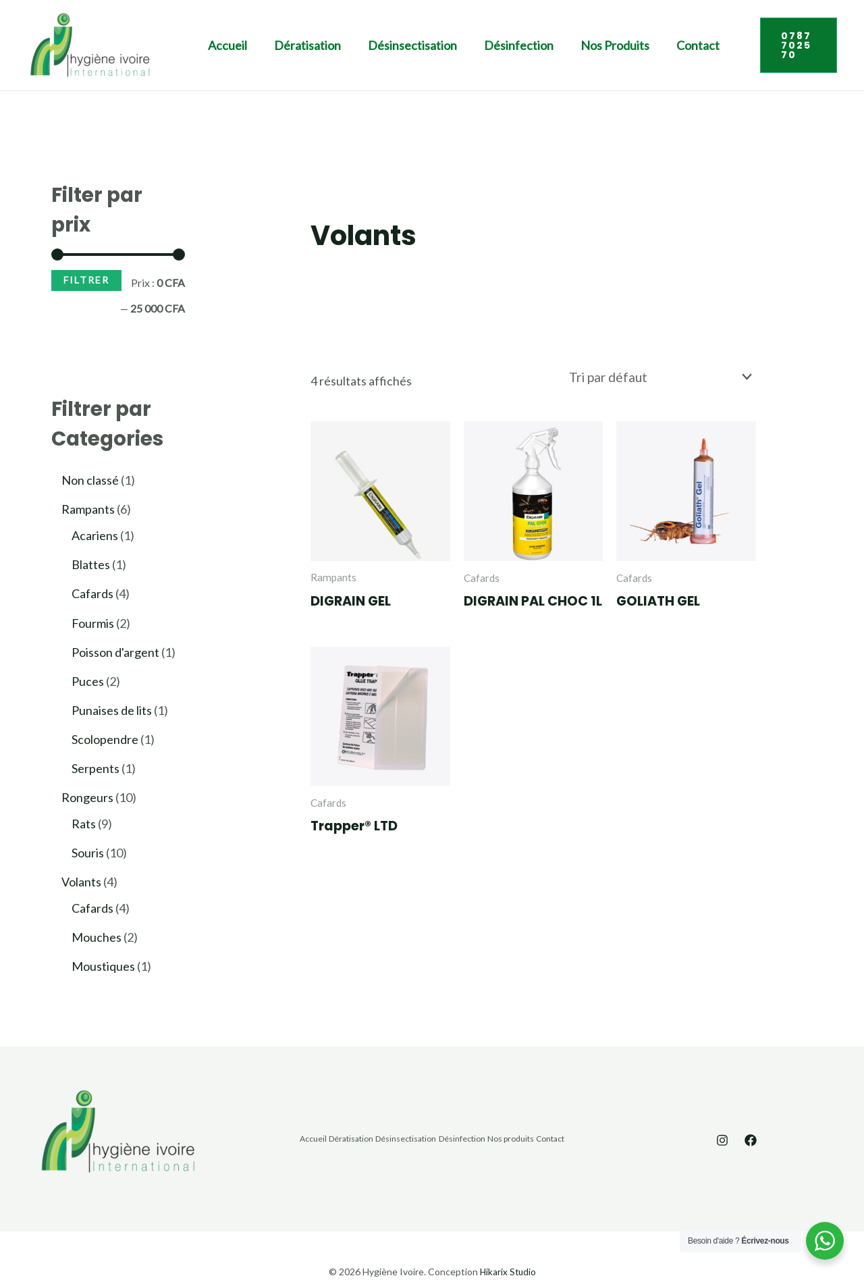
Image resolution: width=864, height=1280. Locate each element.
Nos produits (574, 45)
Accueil (214, 45)
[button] (778, 45)
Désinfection (485, 45)
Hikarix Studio (508, 1239)
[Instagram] (722, 1108)
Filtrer (86, 280)
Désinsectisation (385, 45)
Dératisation (287, 45)
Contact (650, 45)
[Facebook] (751, 1108)
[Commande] (666, 376)
